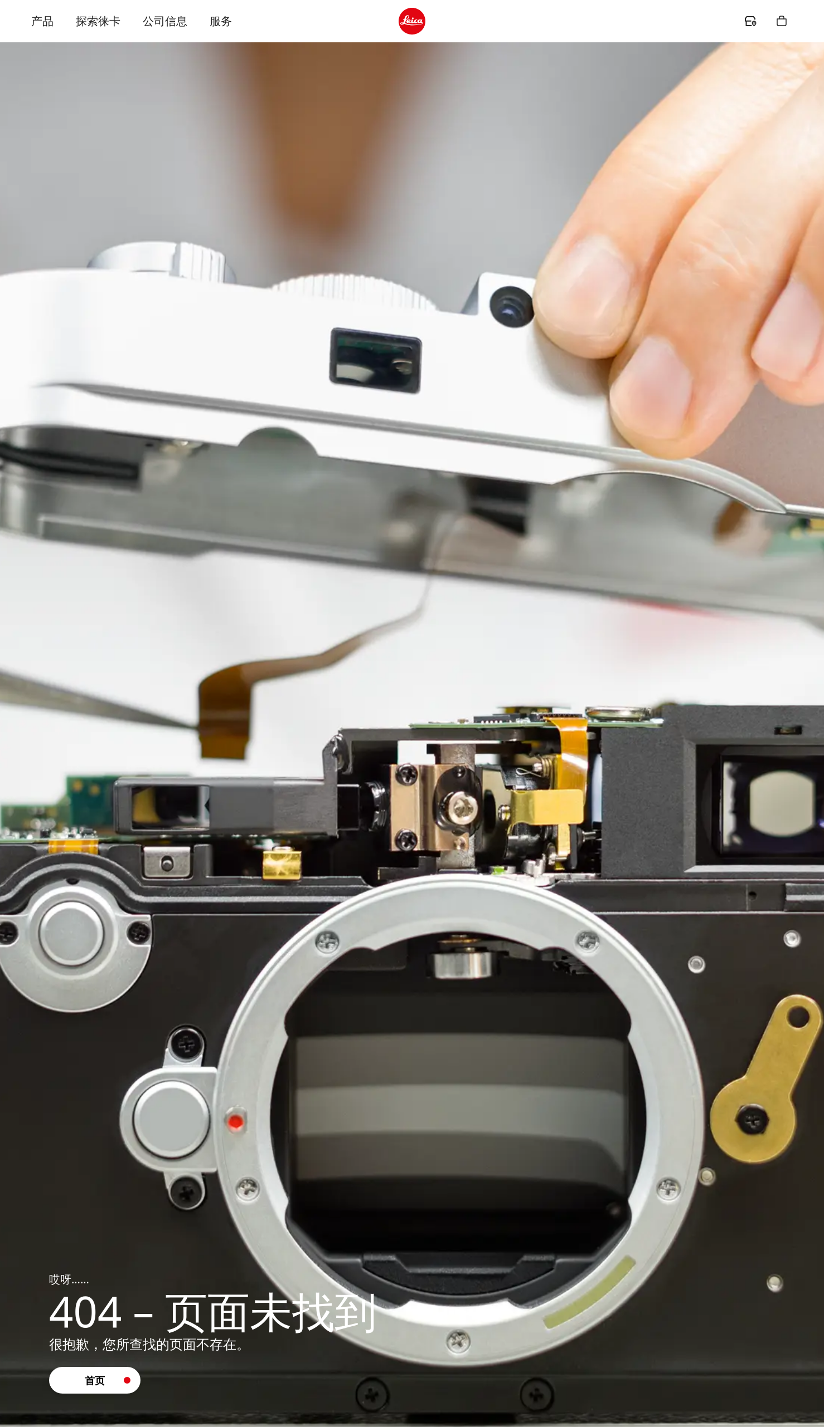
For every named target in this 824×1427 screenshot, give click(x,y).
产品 (42, 20)
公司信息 (165, 20)
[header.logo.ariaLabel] (412, 21)
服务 (221, 20)
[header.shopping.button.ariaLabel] (781, 21)
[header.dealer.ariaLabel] (750, 21)
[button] (94, 1380)
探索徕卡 (98, 20)
